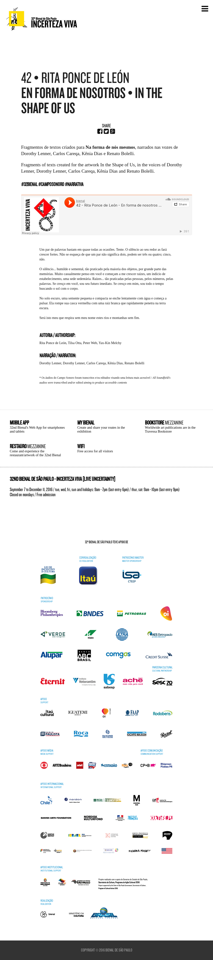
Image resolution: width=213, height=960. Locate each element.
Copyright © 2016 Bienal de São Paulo (106, 950)
